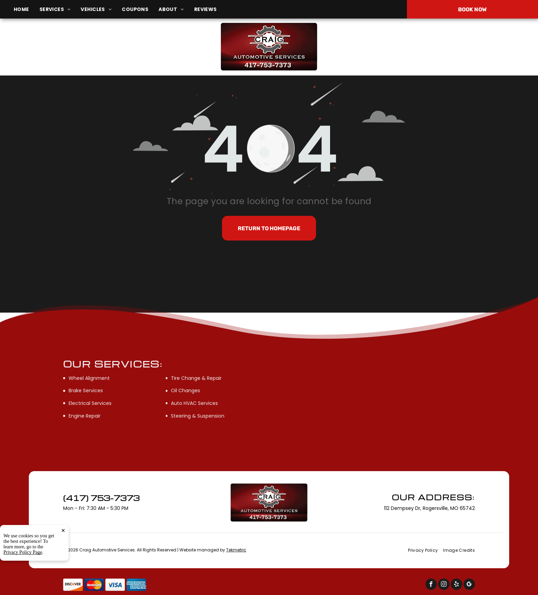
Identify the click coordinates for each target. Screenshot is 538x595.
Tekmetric (236, 550)
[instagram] (443, 585)
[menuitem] (26, 9)
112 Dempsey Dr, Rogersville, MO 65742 (93, 50)
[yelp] (456, 585)
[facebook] (431, 585)
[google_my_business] (469, 585)
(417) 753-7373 (450, 46)
